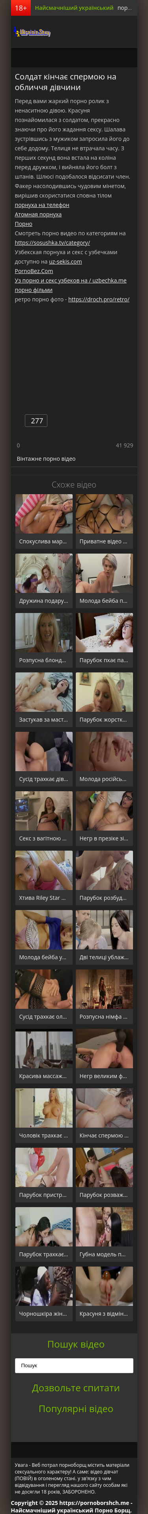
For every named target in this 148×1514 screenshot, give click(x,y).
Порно (23, 223)
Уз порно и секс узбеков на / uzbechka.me (71, 280)
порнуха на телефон (42, 205)
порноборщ (31, 31)
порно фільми (34, 290)
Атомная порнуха (38, 214)
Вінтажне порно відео (46, 458)
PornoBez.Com (34, 271)
